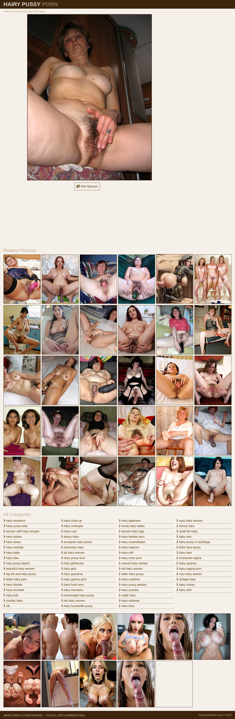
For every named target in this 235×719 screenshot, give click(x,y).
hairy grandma (72, 574)
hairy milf (126, 552)
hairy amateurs (14, 520)
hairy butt (10, 595)
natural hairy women (133, 563)
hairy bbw (11, 558)
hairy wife (183, 590)
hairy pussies (129, 590)
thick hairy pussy (188, 547)
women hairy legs (131, 531)
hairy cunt (69, 531)
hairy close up (71, 520)
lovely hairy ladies (132, 526)
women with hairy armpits (21, 531)
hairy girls (68, 568)
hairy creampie (72, 526)
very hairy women (189, 574)
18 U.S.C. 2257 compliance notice (65, 714)
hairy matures (129, 547)
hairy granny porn (74, 579)
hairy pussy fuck (73, 558)
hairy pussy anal (15, 526)
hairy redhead (129, 600)
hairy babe (11, 552)
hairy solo (184, 536)
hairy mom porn (130, 558)
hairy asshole (13, 547)
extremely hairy (72, 547)
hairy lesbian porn (132, 536)
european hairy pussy (76, 542)
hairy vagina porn (189, 568)
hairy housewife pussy (77, 606)
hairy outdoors (129, 579)
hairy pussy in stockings (193, 542)
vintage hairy (186, 579)
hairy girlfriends (72, 563)
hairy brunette (13, 590)
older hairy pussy (131, 574)
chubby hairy (13, 600)
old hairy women (131, 568)
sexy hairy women (189, 520)
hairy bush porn (72, 584)
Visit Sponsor (87, 186)
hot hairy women (73, 600)
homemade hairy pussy (77, 595)
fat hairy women (72, 552)
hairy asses (12, 542)
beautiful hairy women (19, 568)
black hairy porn (15, 579)
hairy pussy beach (16, 563)
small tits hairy (187, 531)
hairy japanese (130, 520)
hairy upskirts (186, 563)
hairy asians (12, 536)
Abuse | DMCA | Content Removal (22, 714)
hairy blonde (12, 584)
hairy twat (184, 552)
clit (6, 606)
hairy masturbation (132, 542)
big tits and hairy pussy (19, 574)
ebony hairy (70, 536)
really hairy (127, 595)
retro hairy (127, 606)
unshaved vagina (188, 558)
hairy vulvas (185, 584)
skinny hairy (185, 526)
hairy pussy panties (133, 584)
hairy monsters (72, 590)
